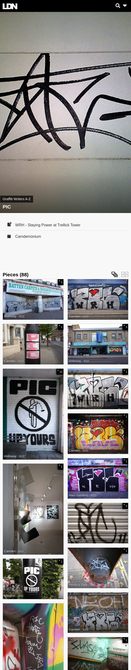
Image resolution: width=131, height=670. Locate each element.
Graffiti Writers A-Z (17, 199)
